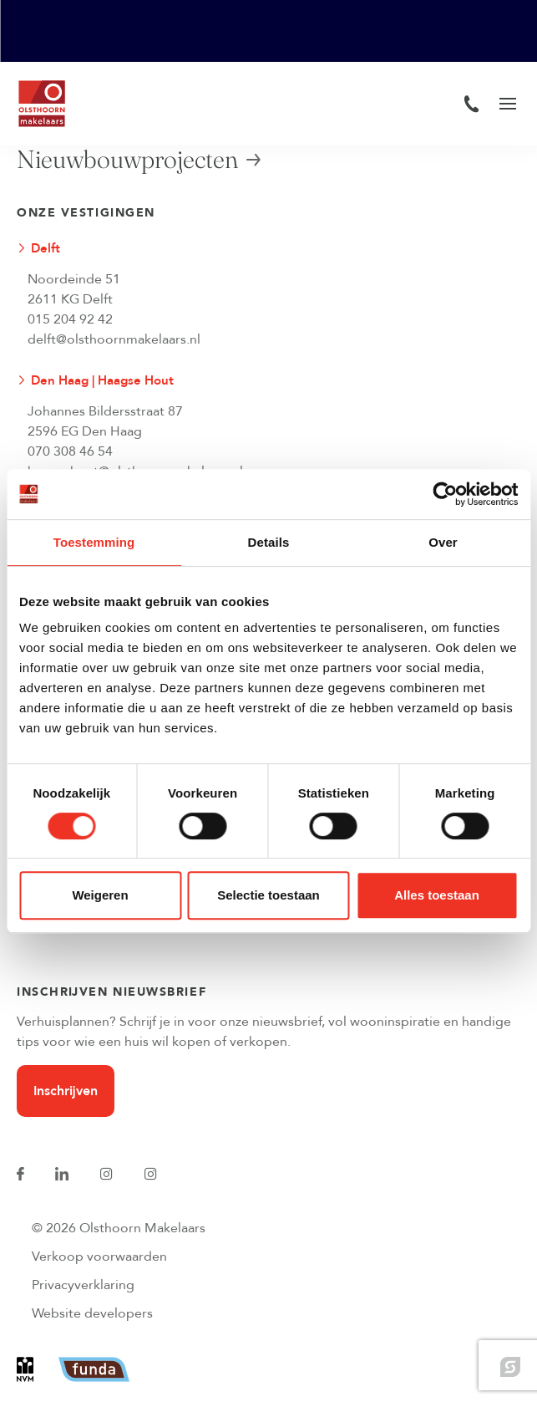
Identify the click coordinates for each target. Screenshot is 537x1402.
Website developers (92, 1313)
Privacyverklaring (83, 1285)
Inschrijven (65, 1091)
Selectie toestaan (268, 895)
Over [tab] (443, 542)
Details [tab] (269, 542)
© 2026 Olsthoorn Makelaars (118, 1228)
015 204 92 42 (70, 319)
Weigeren (100, 895)
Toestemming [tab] (94, 542)
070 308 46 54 (70, 451)
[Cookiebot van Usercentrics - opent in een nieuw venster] (445, 494)
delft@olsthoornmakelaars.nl (114, 339)
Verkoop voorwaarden (99, 1256)
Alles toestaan (436, 895)
